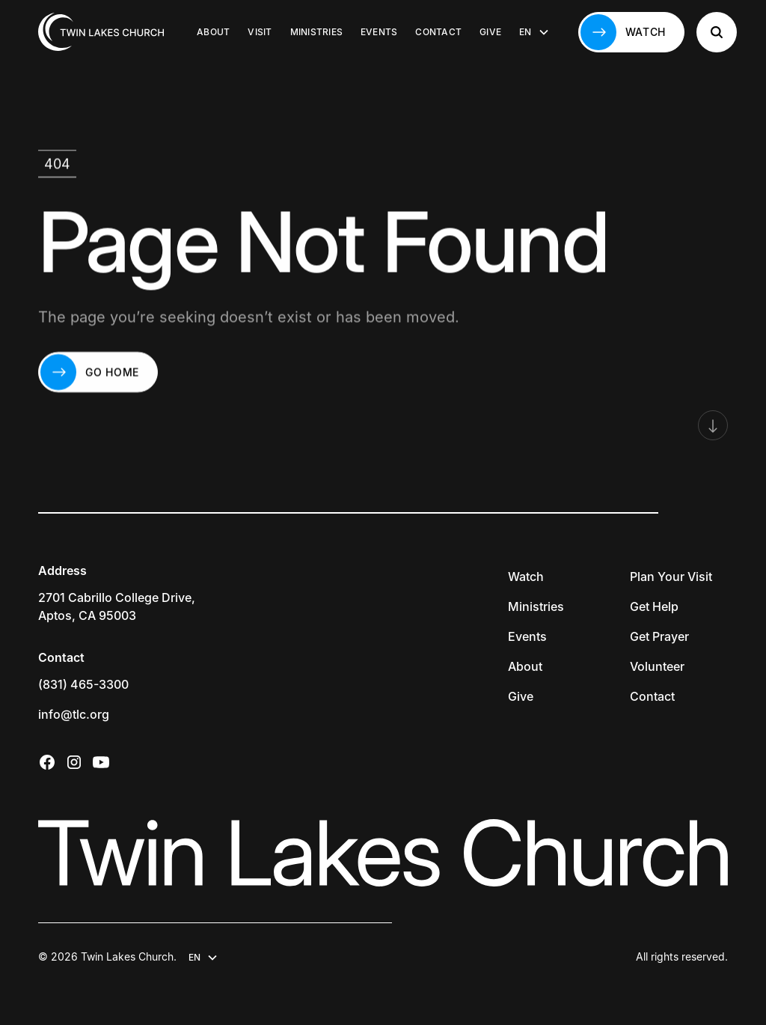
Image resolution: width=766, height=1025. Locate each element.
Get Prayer (659, 636)
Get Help (654, 606)
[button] (534, 32)
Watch (526, 576)
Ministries (316, 31)
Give (490, 31)
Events (379, 31)
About (213, 31)
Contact (438, 31)
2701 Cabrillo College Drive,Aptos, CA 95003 (116, 606)
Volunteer (657, 666)
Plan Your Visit (671, 576)
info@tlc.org (73, 714)
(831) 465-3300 (83, 684)
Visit (260, 31)
